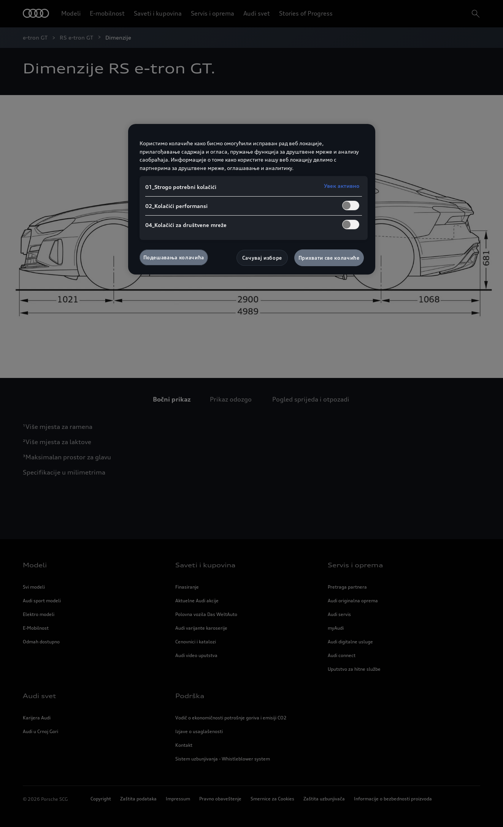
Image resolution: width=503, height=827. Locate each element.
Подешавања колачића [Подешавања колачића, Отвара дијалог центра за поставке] (173, 257)
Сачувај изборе (262, 258)
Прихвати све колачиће (329, 258)
